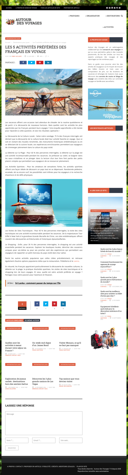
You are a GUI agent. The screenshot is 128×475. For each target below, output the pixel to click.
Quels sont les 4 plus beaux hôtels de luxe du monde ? (111, 250)
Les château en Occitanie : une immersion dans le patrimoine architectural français (102, 154)
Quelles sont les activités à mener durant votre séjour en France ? (15, 346)
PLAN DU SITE (82, 466)
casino (76, 261)
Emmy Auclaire (17, 56)
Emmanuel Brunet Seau (13, 355)
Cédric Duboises (106, 255)
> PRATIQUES (73, 16)
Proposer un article (72, 8)
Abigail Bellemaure (65, 386)
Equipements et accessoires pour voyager (103, 211)
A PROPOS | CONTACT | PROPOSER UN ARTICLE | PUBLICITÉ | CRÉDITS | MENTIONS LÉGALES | (41, 466)
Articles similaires (14, 320)
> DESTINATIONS (113, 16)
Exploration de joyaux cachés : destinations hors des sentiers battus (16, 381)
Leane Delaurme (10, 389)
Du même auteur (32, 320)
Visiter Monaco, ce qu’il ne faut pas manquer (70, 344)
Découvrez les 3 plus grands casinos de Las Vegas (42, 381)
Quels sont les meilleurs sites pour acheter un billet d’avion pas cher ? (111, 293)
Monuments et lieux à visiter (100, 143)
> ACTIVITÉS (108, 27)
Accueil (9, 8)
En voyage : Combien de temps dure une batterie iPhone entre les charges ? (104, 219)
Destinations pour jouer (13, 38)
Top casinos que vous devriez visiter (69, 380)
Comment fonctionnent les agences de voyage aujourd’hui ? (111, 264)
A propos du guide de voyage (26, 8)
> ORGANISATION (92, 16)
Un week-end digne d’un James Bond (41, 344)
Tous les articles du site (50, 8)
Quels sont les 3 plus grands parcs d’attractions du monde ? (111, 279)
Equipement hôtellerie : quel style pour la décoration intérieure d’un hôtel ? (111, 310)
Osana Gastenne (37, 350)
